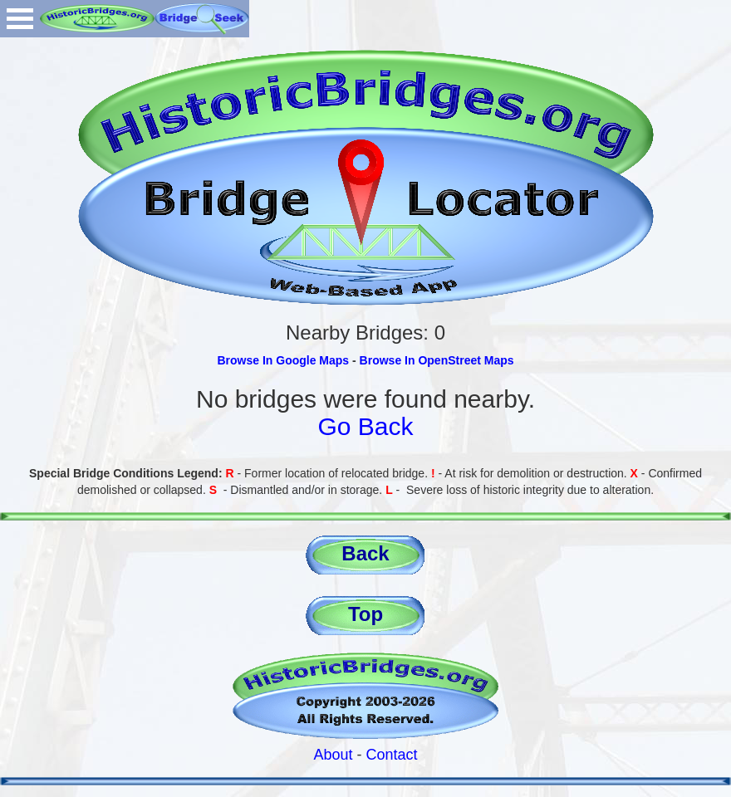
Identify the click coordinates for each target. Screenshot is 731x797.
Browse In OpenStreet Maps (437, 360)
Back (365, 553)
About (332, 754)
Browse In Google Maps (283, 360)
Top (365, 614)
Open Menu (20, 18)
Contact (392, 754)
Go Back (365, 426)
